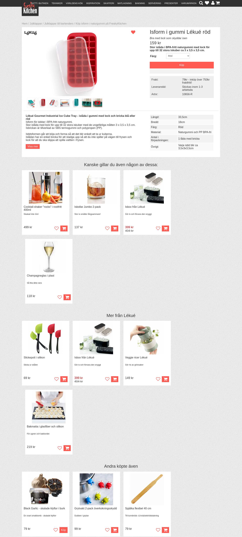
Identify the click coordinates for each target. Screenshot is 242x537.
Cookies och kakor (120, 500)
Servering (154, 3)
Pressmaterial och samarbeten (127, 497)
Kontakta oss (31, 494)
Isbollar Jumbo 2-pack (87, 206)
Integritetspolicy (33, 506)
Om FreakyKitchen (120, 494)
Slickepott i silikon (34, 288)
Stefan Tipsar (79, 503)
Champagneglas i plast (188, 206)
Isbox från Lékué (134, 206)
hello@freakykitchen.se (108, 525)
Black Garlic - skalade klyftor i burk (44, 370)
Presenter (171, 3)
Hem (25, 23)
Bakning (140, 3)
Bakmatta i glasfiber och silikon (193, 288)
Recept (75, 494)
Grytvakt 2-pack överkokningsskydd (95, 370)
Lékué (129, 246)
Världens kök (74, 3)
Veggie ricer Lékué (135, 288)
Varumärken (188, 3)
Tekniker (57, 3)
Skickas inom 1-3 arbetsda (191, 88)
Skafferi (108, 3)
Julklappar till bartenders (58, 23)
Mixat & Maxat (79, 500)
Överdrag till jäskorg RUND (191, 370)
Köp (164, 228)
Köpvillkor (29, 497)
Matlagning (124, 3)
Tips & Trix (77, 497)
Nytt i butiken (39, 3)
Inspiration (93, 3)
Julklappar (36, 23)
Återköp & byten (33, 500)
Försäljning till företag (36, 503)
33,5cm (181, 117)
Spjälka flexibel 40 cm (137, 370)
